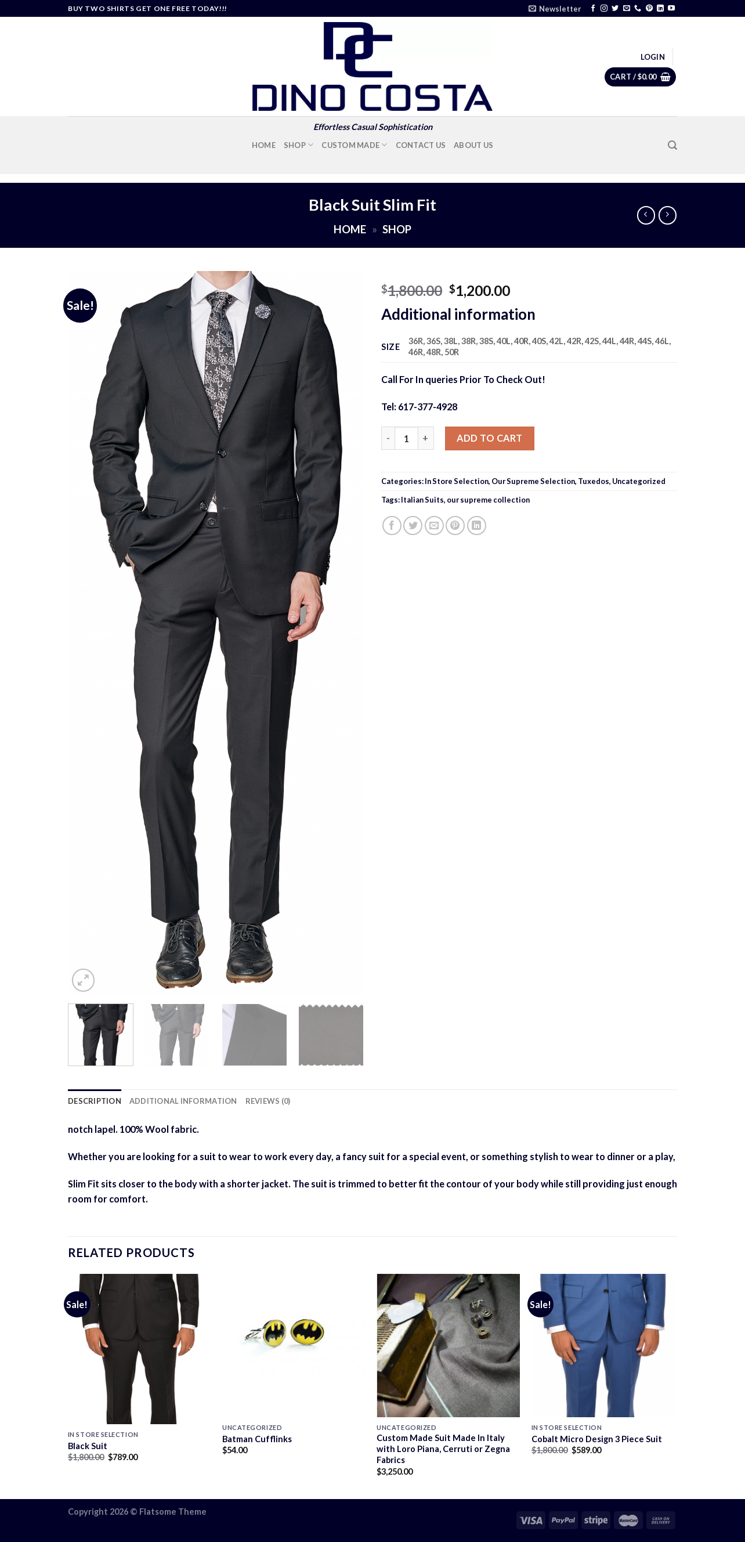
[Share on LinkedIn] (476, 525)
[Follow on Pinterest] (649, 9)
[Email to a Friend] (434, 525)
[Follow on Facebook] (593, 9)
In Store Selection (457, 481)
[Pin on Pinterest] (455, 525)
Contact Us (421, 145)
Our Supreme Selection (533, 481)
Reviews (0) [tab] (268, 1101)
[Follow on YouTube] (671, 9)
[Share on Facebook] (392, 525)
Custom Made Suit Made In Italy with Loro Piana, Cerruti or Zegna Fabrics (443, 1449)
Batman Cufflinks (257, 1439)
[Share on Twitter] (412, 525)
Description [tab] (94, 1101)
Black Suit (87, 1446)
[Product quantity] (406, 438)
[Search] (672, 145)
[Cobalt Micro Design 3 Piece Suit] (603, 1345)
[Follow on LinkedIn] (660, 9)
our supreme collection (488, 499)
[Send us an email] (626, 9)
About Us (473, 145)
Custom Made (354, 144)
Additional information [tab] (183, 1101)
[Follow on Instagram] (604, 9)
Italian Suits (422, 499)
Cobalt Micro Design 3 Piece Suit (596, 1439)
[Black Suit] (139, 1349)
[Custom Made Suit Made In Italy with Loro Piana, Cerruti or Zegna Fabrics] (448, 1345)
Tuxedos (593, 481)
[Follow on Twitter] (615, 9)
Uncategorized (639, 481)
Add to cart (489, 437)
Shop (299, 144)
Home (264, 145)
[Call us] (637, 9)
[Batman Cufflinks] (294, 1345)
